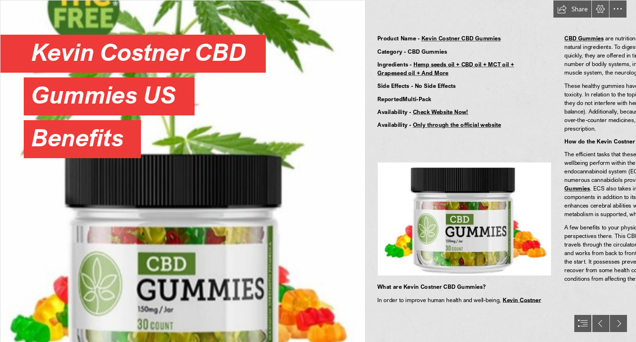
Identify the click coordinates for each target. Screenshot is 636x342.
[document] (318, 171)
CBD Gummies (584, 38)
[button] (572, 9)
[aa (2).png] (182, 171)
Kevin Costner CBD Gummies (460, 38)
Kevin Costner (522, 300)
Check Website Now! (440, 111)
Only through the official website (456, 124)
